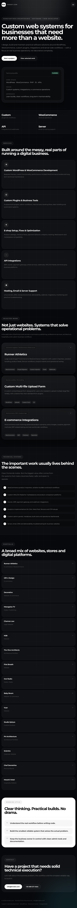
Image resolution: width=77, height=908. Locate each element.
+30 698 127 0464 (32, 888)
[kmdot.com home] (9, 5)
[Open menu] (73, 4)
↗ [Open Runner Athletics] (70, 349)
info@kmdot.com (13, 888)
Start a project (9, 58)
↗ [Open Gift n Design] (70, 415)
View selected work (28, 58)
